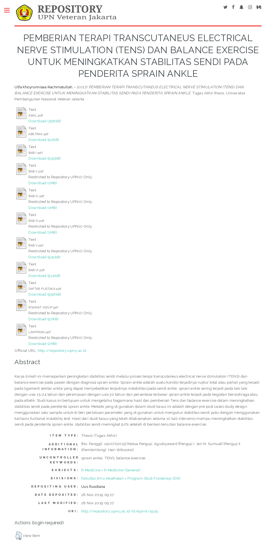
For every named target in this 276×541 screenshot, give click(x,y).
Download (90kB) (43, 139)
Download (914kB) (44, 275)
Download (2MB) (42, 343)
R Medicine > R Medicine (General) (111, 470)
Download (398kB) (44, 121)
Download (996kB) (44, 294)
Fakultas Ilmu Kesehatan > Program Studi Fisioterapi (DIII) (131, 478)
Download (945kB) (44, 158)
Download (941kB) (44, 257)
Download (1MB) (42, 183)
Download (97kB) (43, 319)
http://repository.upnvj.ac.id (62, 350)
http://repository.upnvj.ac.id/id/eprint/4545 (119, 511)
